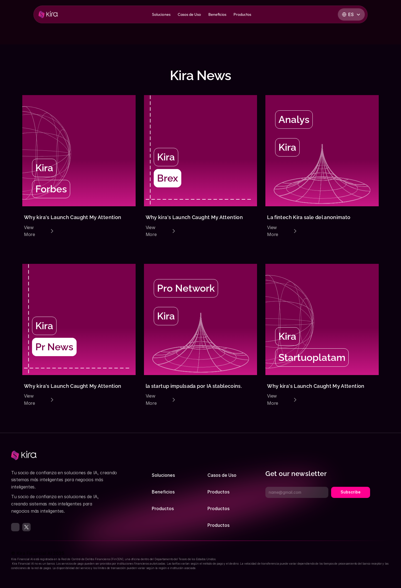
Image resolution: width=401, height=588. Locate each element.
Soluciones (163, 475)
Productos (163, 508)
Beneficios (163, 492)
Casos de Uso (221, 475)
